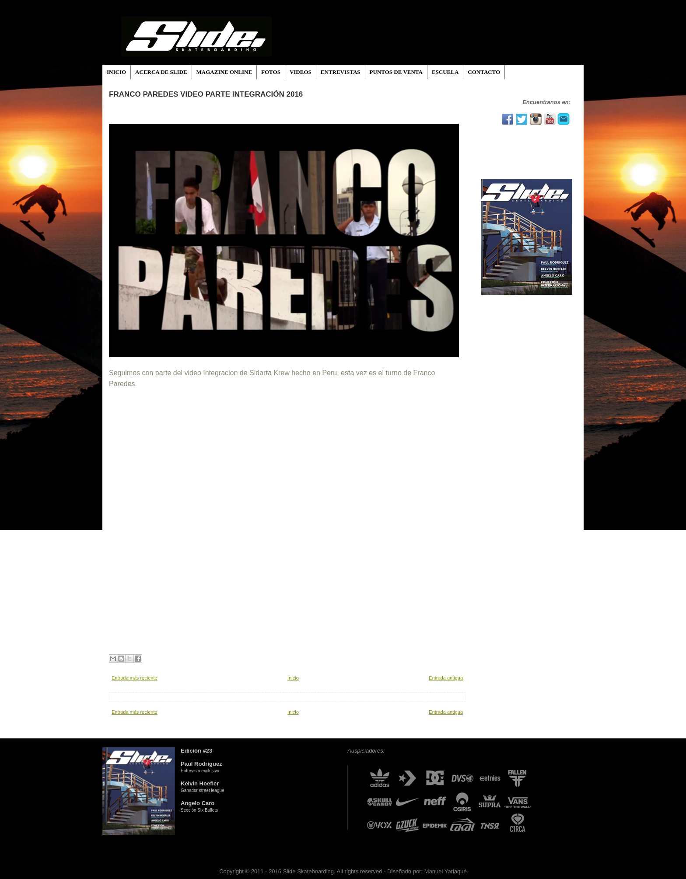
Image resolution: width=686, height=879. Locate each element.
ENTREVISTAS (340, 72)
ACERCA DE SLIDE (161, 72)
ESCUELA (445, 72)
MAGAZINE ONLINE (224, 72)
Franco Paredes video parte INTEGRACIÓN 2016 (206, 94)
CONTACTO (484, 72)
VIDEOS (301, 72)
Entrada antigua (446, 677)
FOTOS (270, 72)
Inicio (293, 677)
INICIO (116, 72)
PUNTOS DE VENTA (396, 72)
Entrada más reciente (135, 677)
